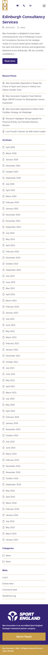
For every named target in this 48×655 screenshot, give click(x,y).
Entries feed (7, 584)
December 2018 (13, 466)
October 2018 (12, 478)
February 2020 (12, 417)
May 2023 (10, 288)
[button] (44, 6)
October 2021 (12, 362)
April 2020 (10, 411)
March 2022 (11, 337)
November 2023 (13, 258)
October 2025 (12, 172)
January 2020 (12, 423)
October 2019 (12, 435)
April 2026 (10, 147)
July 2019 (10, 442)
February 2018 (12, 509)
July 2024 (10, 233)
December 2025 (13, 166)
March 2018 (11, 503)
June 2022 (10, 325)
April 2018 (10, 497)
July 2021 (10, 368)
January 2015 (12, 540)
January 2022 (12, 350)
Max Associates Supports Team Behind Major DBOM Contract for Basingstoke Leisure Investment (23, 99)
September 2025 (13, 178)
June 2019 (10, 448)
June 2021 (10, 374)
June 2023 (10, 282)
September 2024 (13, 227)
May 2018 (10, 491)
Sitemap (11, 651)
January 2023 (12, 313)
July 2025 (10, 184)
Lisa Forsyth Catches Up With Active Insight (25, 131)
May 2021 (10, 380)
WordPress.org (9, 596)
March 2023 (11, 301)
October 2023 (12, 264)
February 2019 (12, 460)
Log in (5, 577)
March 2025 (11, 196)
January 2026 (12, 160)
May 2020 (10, 405)
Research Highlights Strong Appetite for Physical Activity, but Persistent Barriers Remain (22, 122)
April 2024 (10, 245)
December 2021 (13, 356)
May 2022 (10, 331)
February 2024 (12, 252)
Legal (4, 651)
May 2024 (10, 239)
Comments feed (9, 590)
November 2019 (13, 429)
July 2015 (10, 521)
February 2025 (12, 202)
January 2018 (12, 515)
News (22, 28)
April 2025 (10, 190)
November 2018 (13, 472)
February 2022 (12, 343)
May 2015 (10, 527)
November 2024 (13, 221)
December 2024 (13, 215)
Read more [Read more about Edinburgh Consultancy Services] (10, 61)
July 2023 (10, 276)
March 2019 (11, 454)
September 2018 (13, 484)
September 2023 (13, 270)
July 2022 (10, 319)
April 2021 (10, 386)
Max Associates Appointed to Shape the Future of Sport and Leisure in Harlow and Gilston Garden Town (22, 86)
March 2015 (11, 534)
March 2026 (11, 153)
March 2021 (11, 393)
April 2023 (10, 294)
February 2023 (12, 307)
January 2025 (12, 209)
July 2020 (10, 399)
